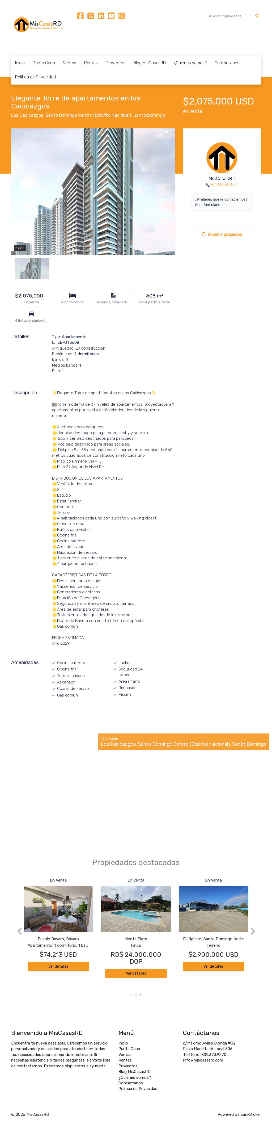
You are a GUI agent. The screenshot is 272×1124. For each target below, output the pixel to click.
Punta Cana (44, 62)
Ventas (69, 62)
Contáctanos (227, 62)
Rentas (91, 62)
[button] (17, 931)
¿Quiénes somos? (190, 62)
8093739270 (224, 185)
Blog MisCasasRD (149, 62)
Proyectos (115, 62)
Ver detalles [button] (58, 966)
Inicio (20, 62)
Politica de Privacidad (35, 76)
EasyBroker (250, 1114)
